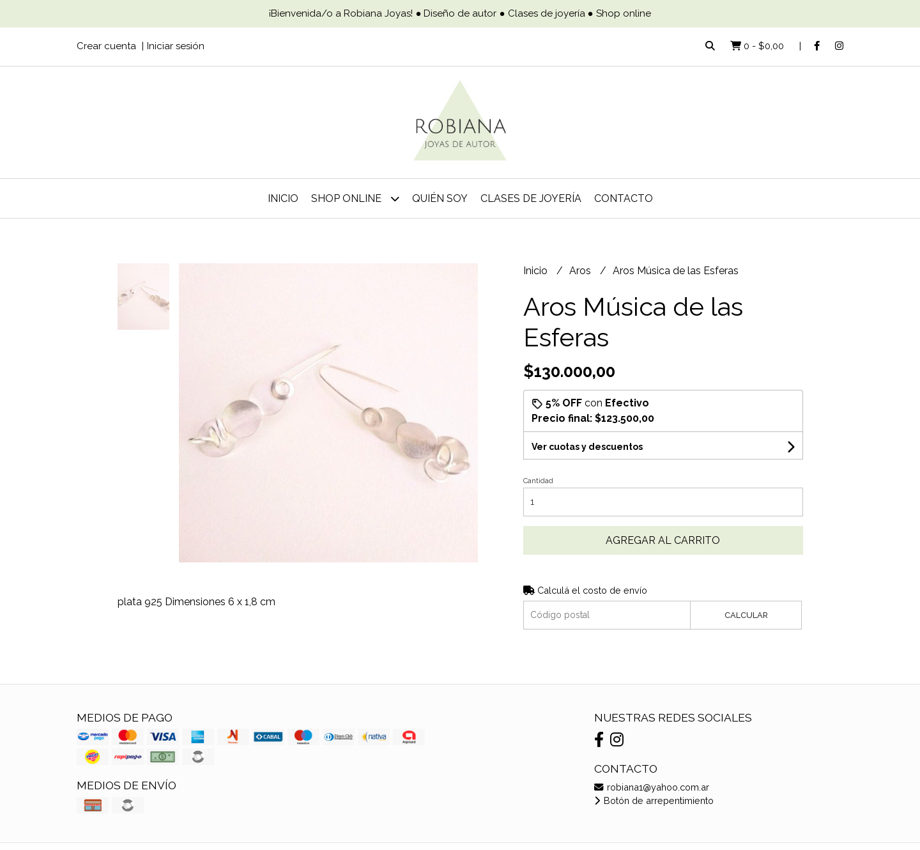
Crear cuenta (106, 46)
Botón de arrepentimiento (654, 800)
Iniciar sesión (175, 46)
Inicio (283, 198)
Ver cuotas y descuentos (587, 447)
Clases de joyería (530, 198)
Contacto (623, 198)
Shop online (355, 198)
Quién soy (440, 198)
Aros (581, 271)
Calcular (746, 615)
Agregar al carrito (663, 540)
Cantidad (538, 481)
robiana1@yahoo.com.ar (651, 787)
